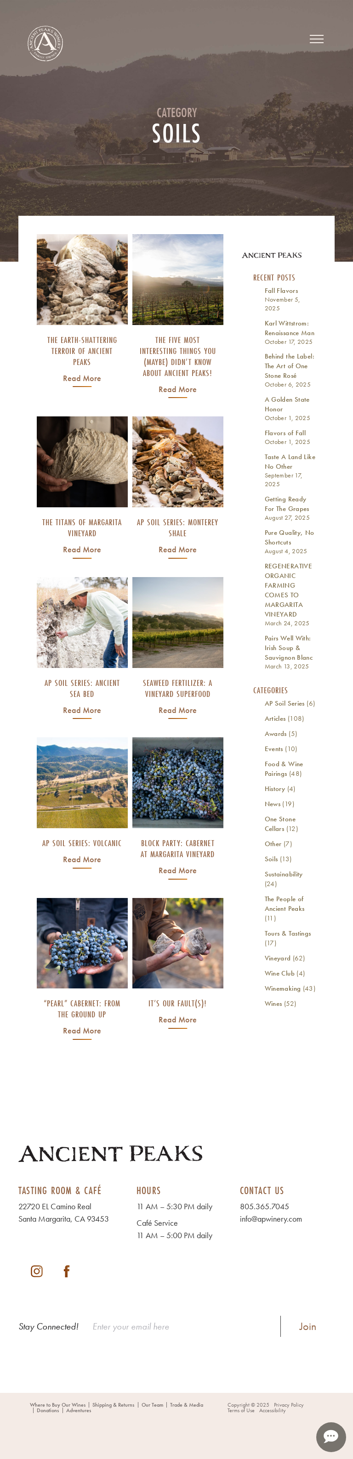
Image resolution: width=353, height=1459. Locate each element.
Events (274, 748)
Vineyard (278, 958)
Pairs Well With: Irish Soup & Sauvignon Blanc (289, 648)
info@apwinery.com (271, 1218)
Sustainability (284, 874)
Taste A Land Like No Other (290, 461)
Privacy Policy (289, 1404)
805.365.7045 (264, 1206)
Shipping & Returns (113, 1404)
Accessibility (272, 1410)
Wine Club (280, 973)
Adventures (78, 1410)
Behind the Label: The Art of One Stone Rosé (289, 366)
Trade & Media (186, 1404)
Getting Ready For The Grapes (287, 503)
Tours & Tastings (288, 933)
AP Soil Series (285, 703)
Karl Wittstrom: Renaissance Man (290, 328)
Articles (275, 718)
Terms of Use (241, 1410)
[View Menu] (316, 39)
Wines (273, 1003)
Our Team (152, 1404)
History (275, 788)
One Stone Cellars (280, 823)
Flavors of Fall (285, 433)
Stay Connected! (48, 1326)
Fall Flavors (281, 290)
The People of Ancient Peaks (285, 903)
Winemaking (283, 988)
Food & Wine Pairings (284, 768)
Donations (48, 1410)
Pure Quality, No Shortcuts (289, 537)
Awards (276, 733)
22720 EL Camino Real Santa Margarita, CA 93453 (63, 1212)
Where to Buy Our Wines (57, 1404)
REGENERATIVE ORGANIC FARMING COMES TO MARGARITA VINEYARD (289, 590)
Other (273, 843)
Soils (271, 859)
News (273, 803)
